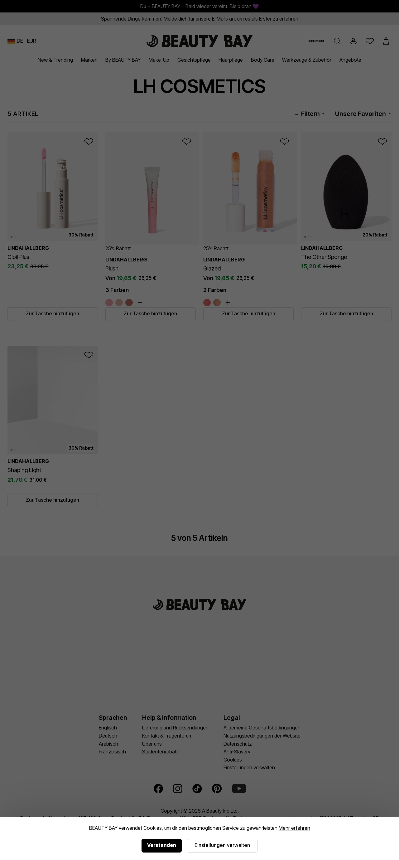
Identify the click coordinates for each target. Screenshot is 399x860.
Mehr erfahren (294, 828)
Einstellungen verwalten (222, 845)
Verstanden (161, 845)
